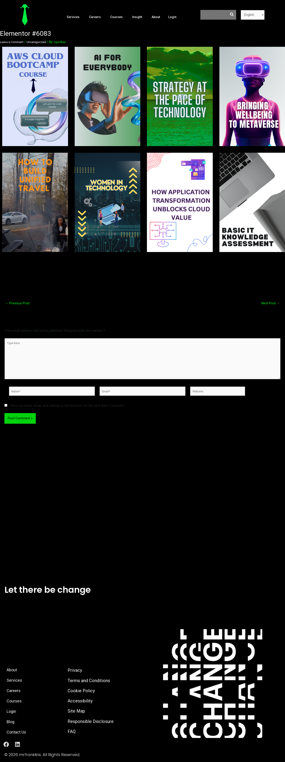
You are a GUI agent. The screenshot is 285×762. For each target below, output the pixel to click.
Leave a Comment (13, 42)
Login (172, 17)
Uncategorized (40, 42)
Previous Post (19, 303)
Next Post (269, 303)
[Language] (253, 15)
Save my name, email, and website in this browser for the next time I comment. (67, 410)
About (155, 17)
